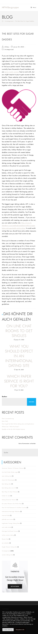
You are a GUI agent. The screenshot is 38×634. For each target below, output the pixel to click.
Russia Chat (5, 539)
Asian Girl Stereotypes (8, 480)
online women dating (8, 535)
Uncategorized (9, 49)
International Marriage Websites (11, 511)
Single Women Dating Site (9, 547)
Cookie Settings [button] (8, 630)
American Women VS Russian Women (13, 468)
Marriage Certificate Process (10, 531)
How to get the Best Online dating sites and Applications (18, 424)
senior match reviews (12, 72)
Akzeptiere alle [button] (20, 630)
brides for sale (6, 496)
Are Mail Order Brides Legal (10, 472)
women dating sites (7, 555)
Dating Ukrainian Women (9, 500)
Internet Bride (6, 515)
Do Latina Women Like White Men (12, 504)
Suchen (4, 397)
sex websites (5, 543)
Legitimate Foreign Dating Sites (11, 523)
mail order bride (6, 527)
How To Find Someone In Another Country (14, 507)
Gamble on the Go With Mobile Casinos (13, 429)
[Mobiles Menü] (33, 7)
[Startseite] (2, 21)
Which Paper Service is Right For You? (19, 381)
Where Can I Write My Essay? (10, 427)
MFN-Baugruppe (10, 7)
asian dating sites (7, 476)
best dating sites (6, 484)
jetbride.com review (7, 519)
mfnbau (6, 47)
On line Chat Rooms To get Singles (18, 331)
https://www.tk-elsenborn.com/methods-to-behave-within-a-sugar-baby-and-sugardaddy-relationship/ (18, 225)
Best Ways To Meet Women (9, 492)
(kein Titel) (5, 421)
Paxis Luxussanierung (8, 418)
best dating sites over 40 (9, 488)
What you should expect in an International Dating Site (19, 356)
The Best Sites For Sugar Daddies (24, 21)
